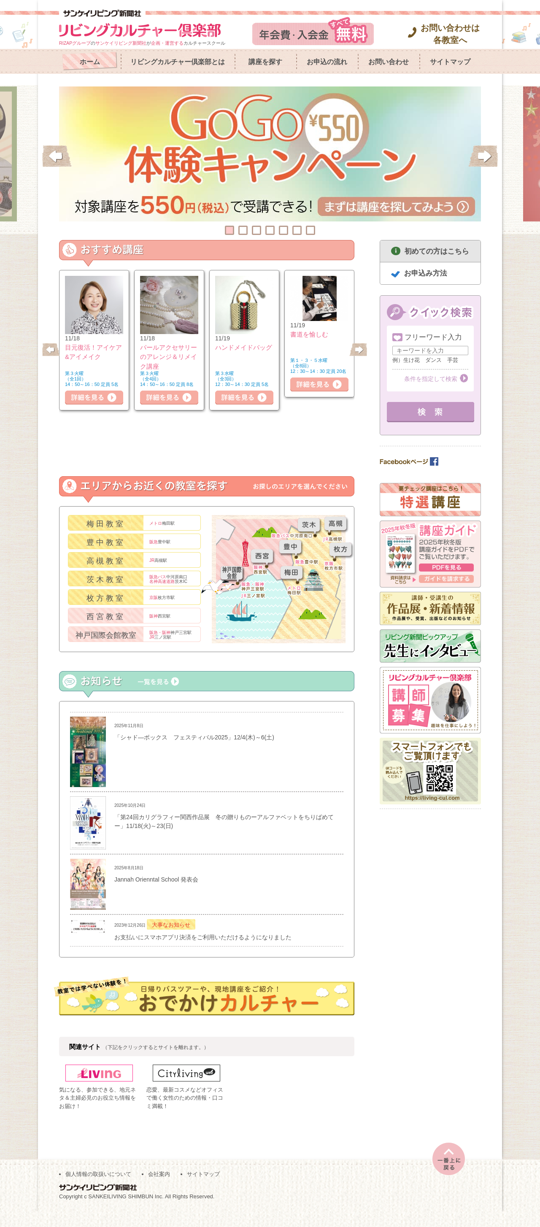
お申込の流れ (327, 61)
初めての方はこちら (437, 251)
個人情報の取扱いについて (98, 1190)
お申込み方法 (425, 273)
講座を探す (265, 61)
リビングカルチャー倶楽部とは (177, 61)
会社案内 (159, 1190)
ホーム (90, 61)
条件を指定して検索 (430, 378)
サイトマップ (450, 61)
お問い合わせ (388, 61)
